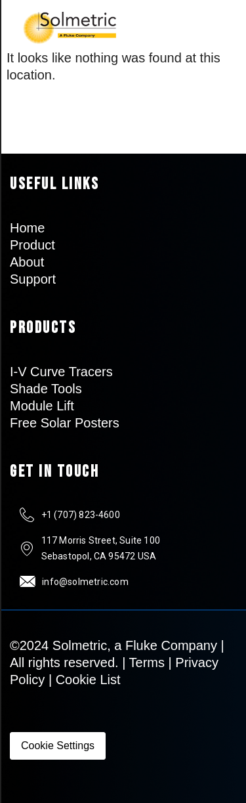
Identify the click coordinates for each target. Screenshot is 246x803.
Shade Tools (46, 388)
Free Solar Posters (64, 423)
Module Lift (42, 406)
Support (33, 279)
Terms (147, 662)
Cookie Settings (57, 745)
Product (32, 245)
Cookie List (88, 679)
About (27, 262)
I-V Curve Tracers (61, 371)
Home (27, 228)
